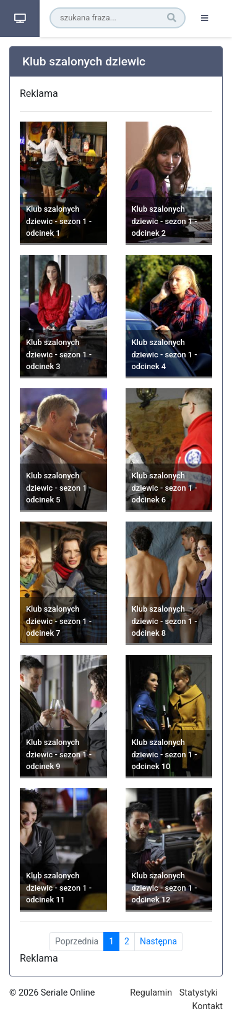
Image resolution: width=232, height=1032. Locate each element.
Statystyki (198, 993)
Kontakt (207, 1006)
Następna (158, 941)
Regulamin (151, 993)
